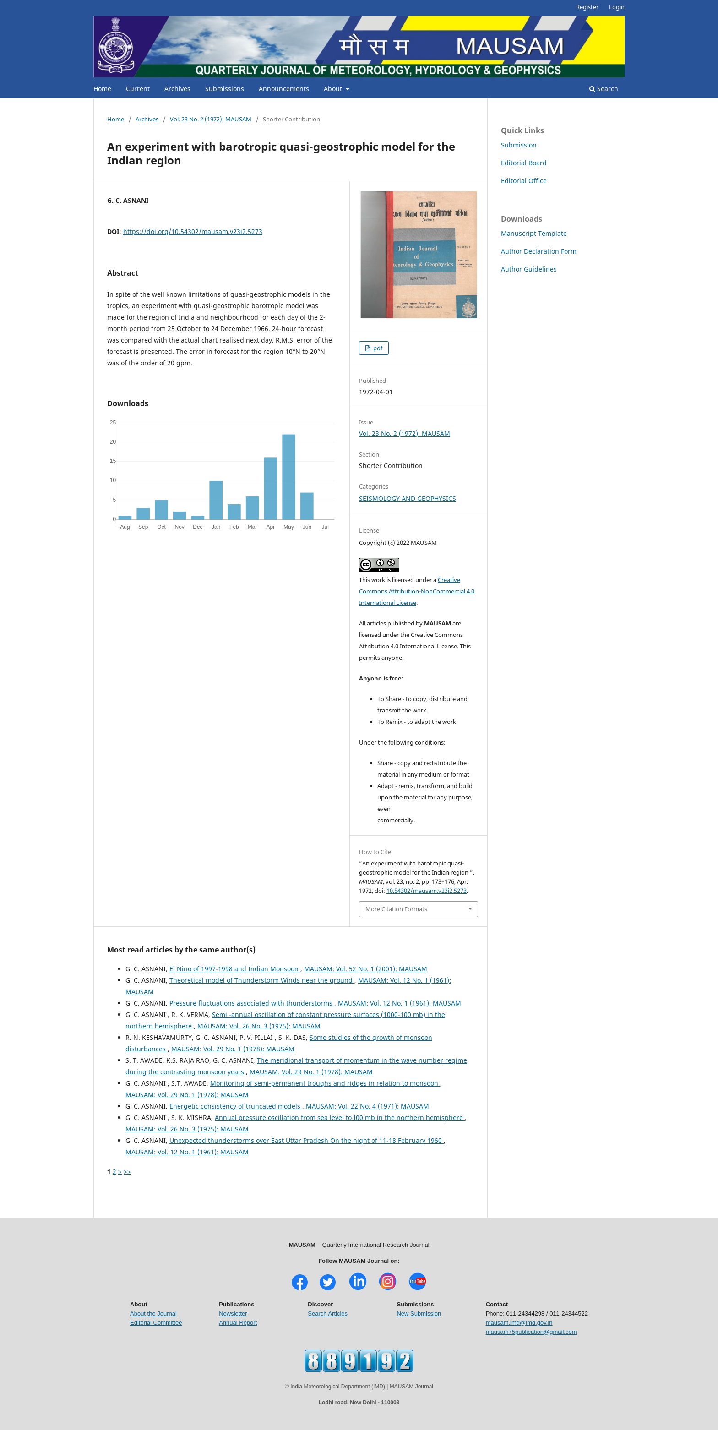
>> (127, 1171)
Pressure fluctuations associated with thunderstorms (251, 1003)
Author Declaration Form (539, 251)
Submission (519, 145)
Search (603, 88)
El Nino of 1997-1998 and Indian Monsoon (234, 968)
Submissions (224, 88)
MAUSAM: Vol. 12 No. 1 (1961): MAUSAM (399, 1003)
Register (587, 7)
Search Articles (328, 1313)
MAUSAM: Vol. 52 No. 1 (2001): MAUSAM (365, 968)
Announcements (284, 88)
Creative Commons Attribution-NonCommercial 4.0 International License (416, 591)
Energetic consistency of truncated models (235, 1106)
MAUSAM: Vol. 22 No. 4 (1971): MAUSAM (367, 1106)
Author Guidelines (529, 269)
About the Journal (153, 1313)
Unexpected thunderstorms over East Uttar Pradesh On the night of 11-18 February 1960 (306, 1140)
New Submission (419, 1313)
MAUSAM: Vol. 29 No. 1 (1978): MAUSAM (232, 1048)
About (334, 88)
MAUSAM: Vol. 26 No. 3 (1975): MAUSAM (259, 1026)
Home (102, 88)
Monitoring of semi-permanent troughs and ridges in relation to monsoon (325, 1083)
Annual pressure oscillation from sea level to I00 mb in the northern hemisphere (340, 1117)
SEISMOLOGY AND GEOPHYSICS (407, 498)
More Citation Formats (396, 909)
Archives (177, 88)
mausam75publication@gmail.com (531, 1331)
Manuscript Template (534, 233)
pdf (377, 348)
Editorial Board (524, 162)
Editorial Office (524, 180)
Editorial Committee (156, 1322)
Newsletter (233, 1313)
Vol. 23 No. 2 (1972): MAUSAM (210, 119)
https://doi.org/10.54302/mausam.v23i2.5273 (192, 231)
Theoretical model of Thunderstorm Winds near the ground (261, 980)
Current (138, 88)
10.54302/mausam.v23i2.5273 (426, 890)
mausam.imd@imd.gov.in (519, 1322)
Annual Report (238, 1322)
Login (617, 7)
